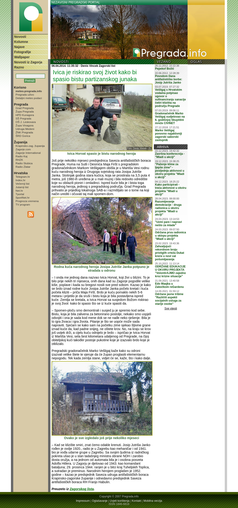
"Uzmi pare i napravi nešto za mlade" (168, 223)
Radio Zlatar (23, 166)
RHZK (19, 159)
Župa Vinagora (24, 125)
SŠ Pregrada (23, 118)
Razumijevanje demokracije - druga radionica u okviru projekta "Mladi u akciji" (168, 208)
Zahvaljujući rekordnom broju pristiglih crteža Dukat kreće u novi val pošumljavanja (169, 253)
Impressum (83, 500)
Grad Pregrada (25, 107)
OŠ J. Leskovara (26, 121)
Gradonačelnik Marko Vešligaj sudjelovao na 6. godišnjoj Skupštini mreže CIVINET (170, 118)
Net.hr (19, 190)
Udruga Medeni (25, 128)
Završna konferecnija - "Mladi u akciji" (170, 155)
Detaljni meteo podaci (29, 98)
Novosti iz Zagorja (28, 62)
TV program (23, 204)
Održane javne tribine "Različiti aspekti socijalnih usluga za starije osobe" (169, 299)
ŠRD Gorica (23, 135)
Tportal (20, 194)
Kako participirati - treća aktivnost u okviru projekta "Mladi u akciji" (170, 189)
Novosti (20, 37)
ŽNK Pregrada (24, 132)
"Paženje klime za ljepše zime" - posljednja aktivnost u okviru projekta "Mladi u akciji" (169, 171)
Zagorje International (28, 152)
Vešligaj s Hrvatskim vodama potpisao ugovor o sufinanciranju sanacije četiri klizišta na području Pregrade (170, 98)
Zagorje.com (23, 149)
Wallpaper (22, 57)
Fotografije (22, 52)
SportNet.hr (23, 197)
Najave (19, 47)
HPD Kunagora (25, 114)
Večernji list (22, 183)
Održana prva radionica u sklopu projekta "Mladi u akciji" (170, 236)
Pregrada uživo (25, 94)
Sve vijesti (171, 308)
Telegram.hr (23, 176)
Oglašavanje (100, 500)
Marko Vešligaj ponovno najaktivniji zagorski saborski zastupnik (168, 135)
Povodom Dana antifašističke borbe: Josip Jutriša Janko (168, 79)
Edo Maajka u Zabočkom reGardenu (169, 285)
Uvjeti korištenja (119, 500)
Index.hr (20, 180)
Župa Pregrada (25, 111)
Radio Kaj (21, 156)
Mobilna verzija (152, 500)
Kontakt (136, 500)
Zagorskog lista (82, 489)
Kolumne (21, 42)
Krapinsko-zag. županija (30, 145)
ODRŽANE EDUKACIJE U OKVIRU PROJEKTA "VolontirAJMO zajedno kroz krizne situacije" (170, 271)
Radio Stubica (24, 163)
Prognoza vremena (27, 201)
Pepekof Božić (164, 68)
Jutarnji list (22, 187)
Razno (19, 67)
